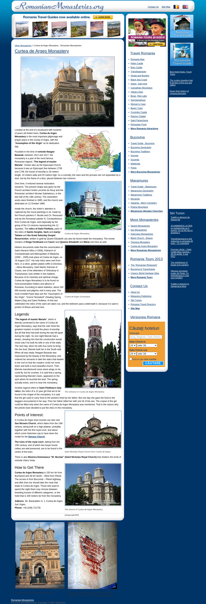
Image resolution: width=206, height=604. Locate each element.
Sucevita (135, 159)
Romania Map (138, 59)
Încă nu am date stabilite (144, 359)
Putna (133, 168)
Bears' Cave (137, 108)
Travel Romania (142, 53)
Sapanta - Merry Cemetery (144, 203)
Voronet (134, 155)
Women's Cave (138, 104)
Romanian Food (138, 124)
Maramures (139, 180)
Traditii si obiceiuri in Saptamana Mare (180, 285)
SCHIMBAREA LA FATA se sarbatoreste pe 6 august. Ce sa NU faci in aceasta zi (182, 229)
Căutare (153, 363)
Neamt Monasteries (140, 226)
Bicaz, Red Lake (139, 96)
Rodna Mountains (139, 207)
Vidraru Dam (137, 92)
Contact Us (153, 7)
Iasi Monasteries (139, 230)
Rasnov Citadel (138, 116)
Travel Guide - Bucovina (142, 143)
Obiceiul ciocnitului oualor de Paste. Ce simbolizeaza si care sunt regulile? (180, 274)
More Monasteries (144, 220)
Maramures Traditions (141, 195)
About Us (135, 292)
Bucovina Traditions (140, 151)
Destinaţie (134, 333)
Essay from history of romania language (179, 92)
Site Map (165, 7)
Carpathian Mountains (141, 88)
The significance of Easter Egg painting (180, 263)
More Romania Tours (142, 277)
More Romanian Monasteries (146, 250)
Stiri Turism (136, 300)
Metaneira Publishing (141, 296)
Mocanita (135, 199)
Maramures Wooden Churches (147, 211)
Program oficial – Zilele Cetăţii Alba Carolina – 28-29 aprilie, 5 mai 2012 (181, 252)
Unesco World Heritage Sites (145, 273)
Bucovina (137, 137)
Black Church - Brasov (142, 238)
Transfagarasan (138, 71)
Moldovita (135, 163)
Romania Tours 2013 (146, 259)
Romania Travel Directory (143, 304)
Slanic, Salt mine (139, 84)
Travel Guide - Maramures (144, 186)
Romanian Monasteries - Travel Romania (58, 8)
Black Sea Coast (139, 79)
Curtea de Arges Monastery (42, 50)
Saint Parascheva (139, 120)
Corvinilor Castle (139, 112)
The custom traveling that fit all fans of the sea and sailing (181, 82)
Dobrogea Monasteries (142, 234)
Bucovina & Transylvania (143, 269)
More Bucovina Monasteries (145, 172)
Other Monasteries (23, 45)
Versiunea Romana (145, 317)
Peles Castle (137, 63)
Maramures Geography (142, 190)
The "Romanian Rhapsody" (144, 265)
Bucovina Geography (141, 147)
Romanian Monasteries (22, 600)
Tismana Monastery (140, 242)
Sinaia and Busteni (140, 75)
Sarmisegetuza (138, 100)
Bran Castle (136, 67)
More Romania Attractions (144, 128)
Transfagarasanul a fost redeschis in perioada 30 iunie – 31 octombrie (182, 241)
